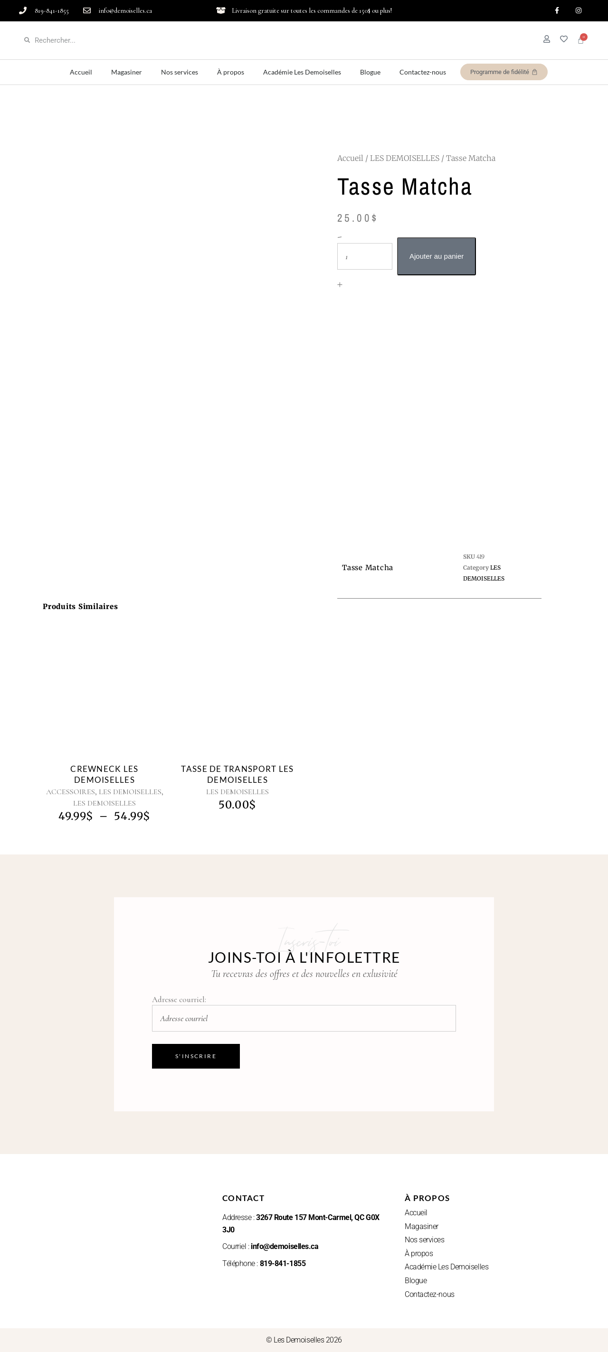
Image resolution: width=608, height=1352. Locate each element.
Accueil (81, 72)
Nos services (179, 72)
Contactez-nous (422, 72)
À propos (230, 72)
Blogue (370, 72)
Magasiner (126, 72)
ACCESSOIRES (70, 792)
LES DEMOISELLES (404, 158)
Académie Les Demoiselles (302, 72)
